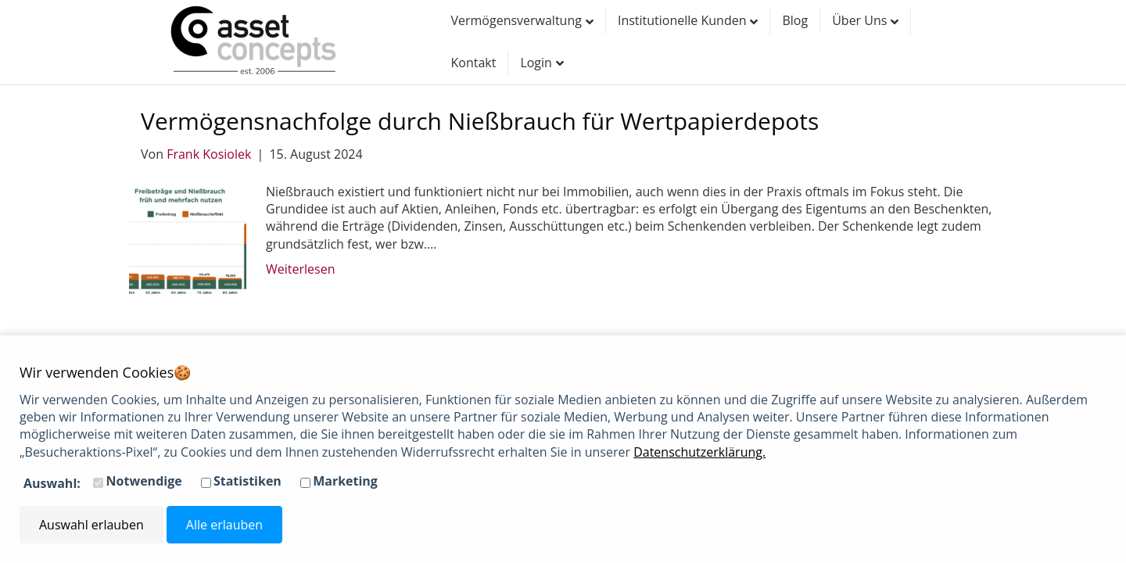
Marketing (345, 480)
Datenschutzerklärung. (699, 452)
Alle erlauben (224, 524)
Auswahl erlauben (91, 524)
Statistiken (247, 480)
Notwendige (144, 480)
